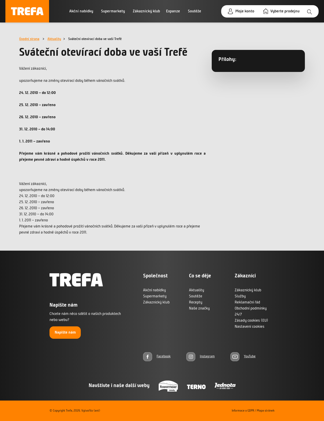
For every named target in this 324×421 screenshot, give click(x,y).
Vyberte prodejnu (284, 11)
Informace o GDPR (243, 410)
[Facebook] (157, 356)
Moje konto (244, 11)
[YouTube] (243, 356)
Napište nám (65, 332)
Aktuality (54, 39)
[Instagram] (200, 356)
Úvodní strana (29, 39)
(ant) (97, 410)
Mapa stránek (265, 410)
